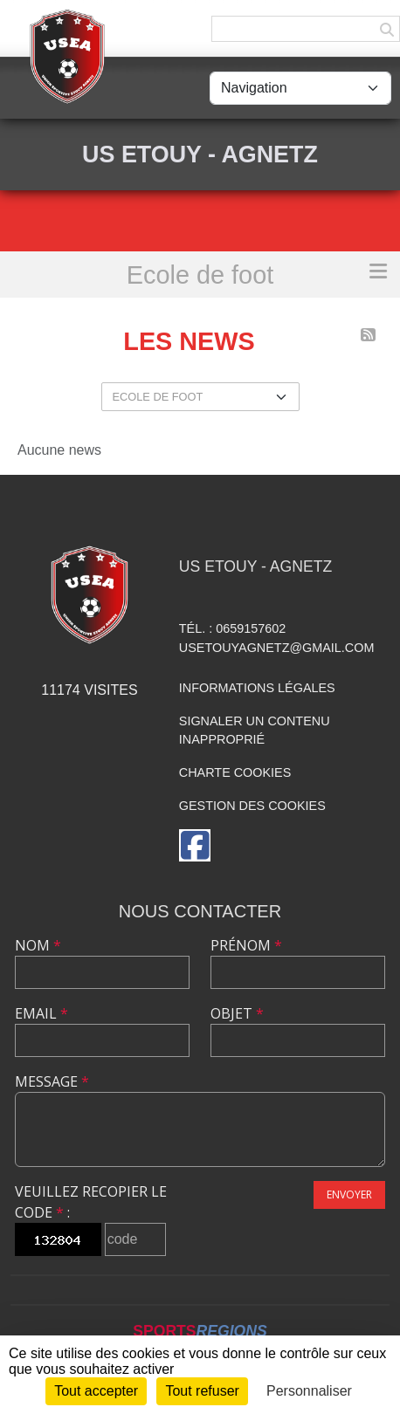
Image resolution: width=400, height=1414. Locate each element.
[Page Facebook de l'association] (194, 845)
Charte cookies (235, 772)
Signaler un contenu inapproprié (254, 730)
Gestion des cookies (252, 806)
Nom (38, 945)
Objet (237, 1013)
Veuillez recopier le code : (91, 1202)
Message (52, 1081)
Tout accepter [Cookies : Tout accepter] (96, 1390)
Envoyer (349, 1194)
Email (41, 1013)
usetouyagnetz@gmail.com (277, 648)
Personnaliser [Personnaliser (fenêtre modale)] (309, 1390)
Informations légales (257, 688)
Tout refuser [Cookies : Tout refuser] (201, 1390)
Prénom (246, 945)
